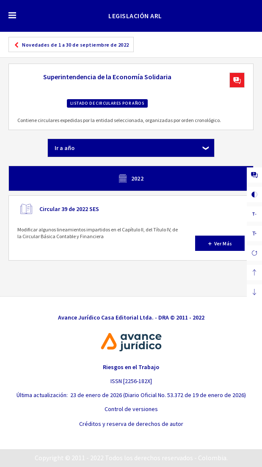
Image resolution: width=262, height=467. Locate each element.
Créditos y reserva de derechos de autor (131, 424)
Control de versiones (131, 409)
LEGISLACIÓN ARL (135, 15)
